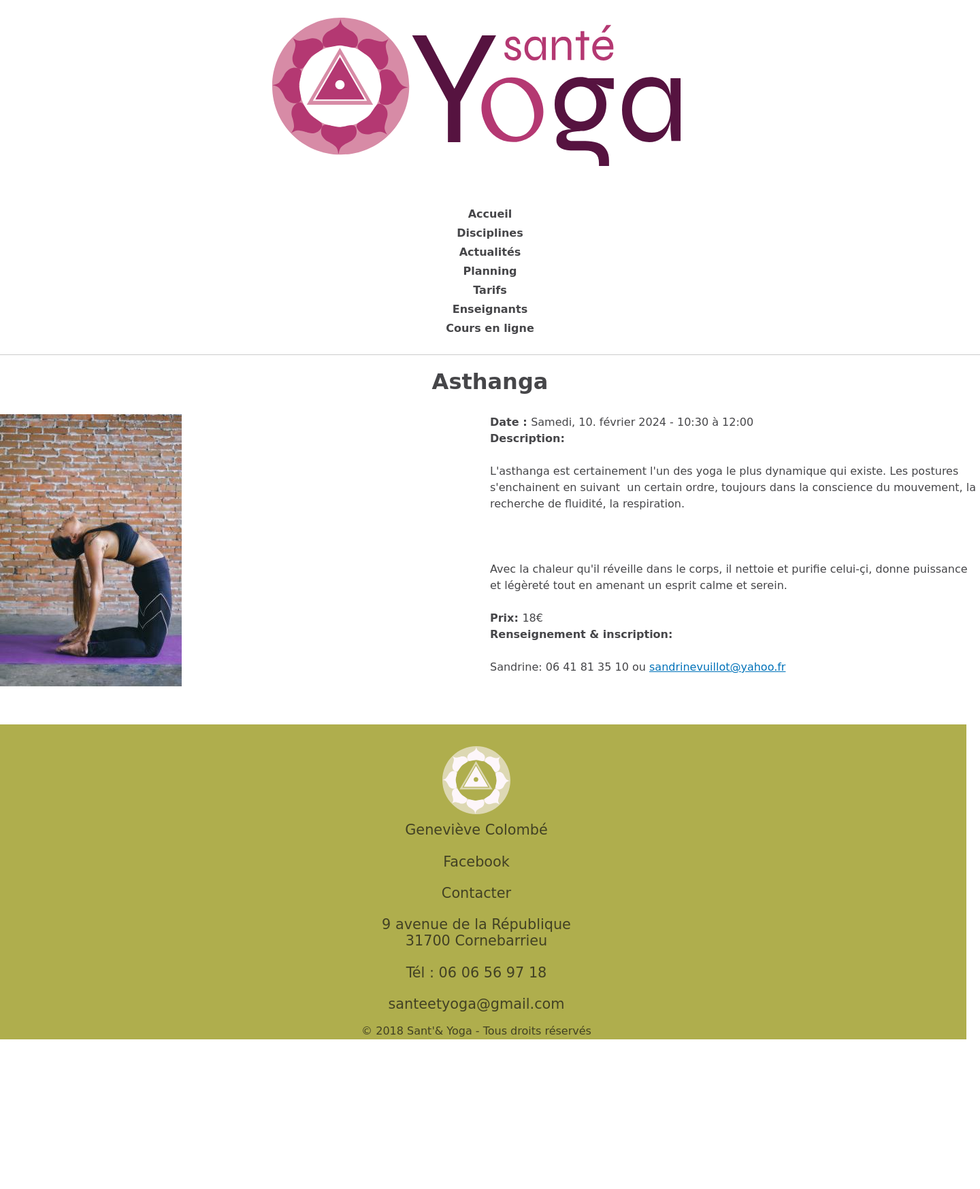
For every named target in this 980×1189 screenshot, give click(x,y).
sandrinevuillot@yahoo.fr (717, 666)
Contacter (476, 893)
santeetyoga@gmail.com (476, 1004)
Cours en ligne (490, 328)
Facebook (476, 862)
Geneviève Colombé (476, 830)
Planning (490, 271)
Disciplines (490, 233)
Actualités (490, 252)
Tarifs (490, 290)
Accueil (490, 213)
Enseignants (490, 309)
